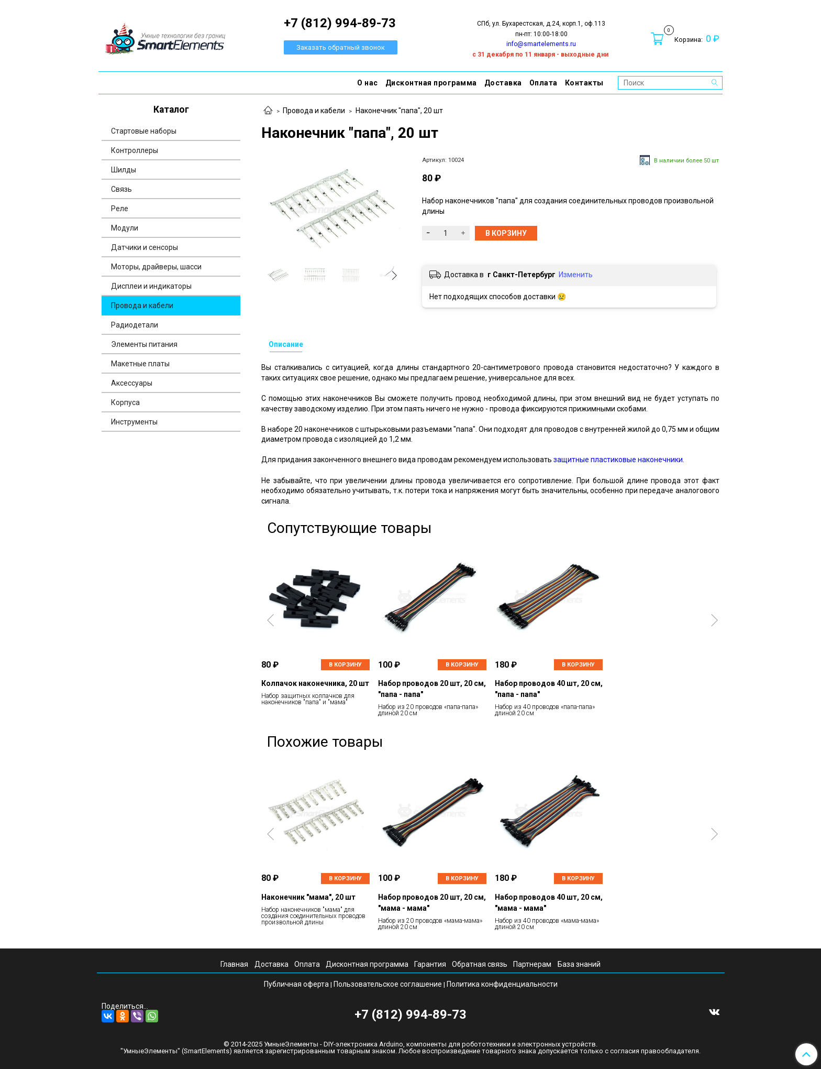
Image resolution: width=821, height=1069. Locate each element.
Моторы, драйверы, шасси (156, 267)
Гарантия (430, 964)
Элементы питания (144, 344)
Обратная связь (479, 964)
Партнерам (532, 964)
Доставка (503, 83)
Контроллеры (134, 150)
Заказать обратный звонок (340, 47)
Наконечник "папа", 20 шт (399, 110)
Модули (124, 228)
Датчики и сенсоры (144, 247)
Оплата (543, 83)
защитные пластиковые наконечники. (618, 459)
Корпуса (125, 402)
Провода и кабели (314, 110)
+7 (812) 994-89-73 (410, 1014)
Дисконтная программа (431, 83)
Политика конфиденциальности (502, 984)
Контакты (584, 83)
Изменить (576, 274)
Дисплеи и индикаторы (151, 286)
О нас (367, 83)
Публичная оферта (296, 984)
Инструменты (134, 422)
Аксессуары (131, 383)
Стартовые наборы (143, 131)
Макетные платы (140, 363)
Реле (119, 208)
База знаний (579, 964)
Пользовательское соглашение (388, 984)
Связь (121, 189)
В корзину (345, 664)
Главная (234, 964)
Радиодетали (134, 325)
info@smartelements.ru (541, 44)
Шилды (123, 170)
